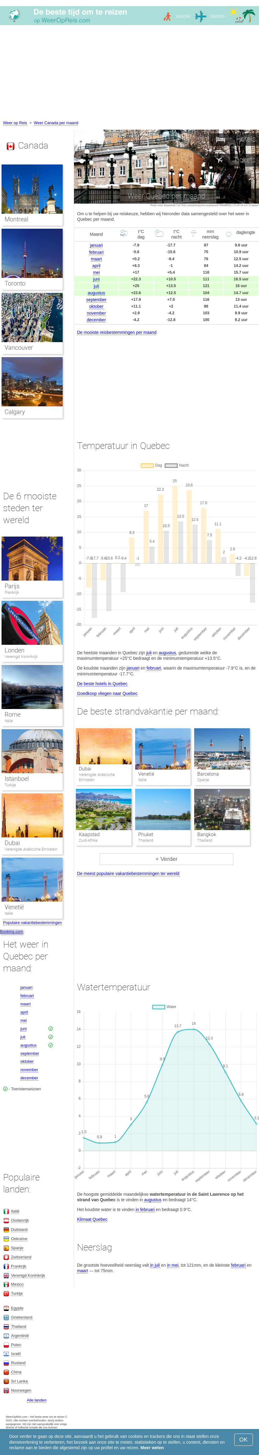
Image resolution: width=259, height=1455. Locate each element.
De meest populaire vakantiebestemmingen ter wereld (128, 873)
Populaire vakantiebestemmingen (32, 922)
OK (243, 1439)
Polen (16, 1344)
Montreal (16, 219)
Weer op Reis (15, 122)
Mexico (17, 1284)
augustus (96, 292)
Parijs (12, 586)
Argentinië (20, 1335)
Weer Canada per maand (56, 122)
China (16, 1372)
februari (96, 252)
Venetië (146, 774)
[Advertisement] (129, 73)
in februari (144, 1209)
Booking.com (11, 931)
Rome (12, 714)
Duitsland (19, 1229)
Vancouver (19, 347)
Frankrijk (12, 592)
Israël (16, 1353)
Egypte (17, 1308)
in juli (155, 1265)
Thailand (18, 1326)
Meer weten (152, 1447)
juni (96, 279)
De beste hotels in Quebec (102, 683)
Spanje (17, 1248)
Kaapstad (89, 834)
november (96, 313)
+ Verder (166, 859)
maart (96, 259)
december (96, 319)
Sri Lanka (19, 1381)
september (96, 299)
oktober (96, 306)
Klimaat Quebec (92, 1219)
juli (96, 286)
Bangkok (206, 834)
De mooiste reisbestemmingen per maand (117, 332)
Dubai (85, 769)
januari (96, 245)
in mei (172, 1265)
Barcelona (208, 774)
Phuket (145, 834)
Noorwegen (21, 1390)
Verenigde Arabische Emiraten (31, 849)
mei (96, 272)
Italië (9, 720)
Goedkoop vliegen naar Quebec (107, 693)
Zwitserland (21, 1257)
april (96, 265)
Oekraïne (19, 1238)
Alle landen (36, 1400)
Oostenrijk (20, 1220)
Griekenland (21, 1317)
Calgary (15, 411)
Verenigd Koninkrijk (21, 656)
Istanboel (17, 778)
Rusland (18, 1363)
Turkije (10, 785)
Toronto (15, 283)
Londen (14, 650)
